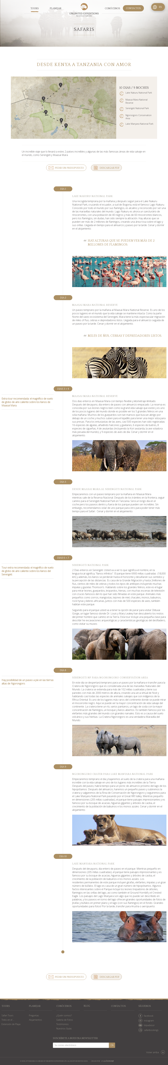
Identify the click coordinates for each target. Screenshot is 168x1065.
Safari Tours (7, 1015)
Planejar (55, 8)
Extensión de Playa (11, 1024)
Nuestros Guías (64, 1028)
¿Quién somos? (64, 1015)
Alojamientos (35, 1019)
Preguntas (34, 1015)
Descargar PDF (109, 167)
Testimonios (62, 1024)
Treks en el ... (8, 1019)
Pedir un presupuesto (69, 167)
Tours (34, 8)
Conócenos (112, 8)
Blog (87, 1006)
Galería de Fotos (64, 1019)
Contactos (133, 8)
